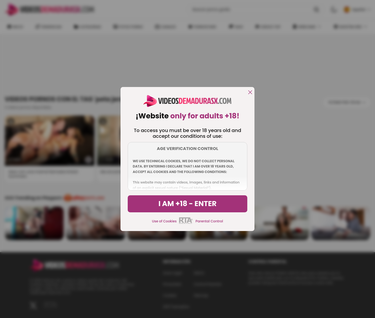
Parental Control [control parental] (209, 221)
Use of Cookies (164, 221)
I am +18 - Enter (187, 204)
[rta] (186, 223)
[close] (250, 92)
